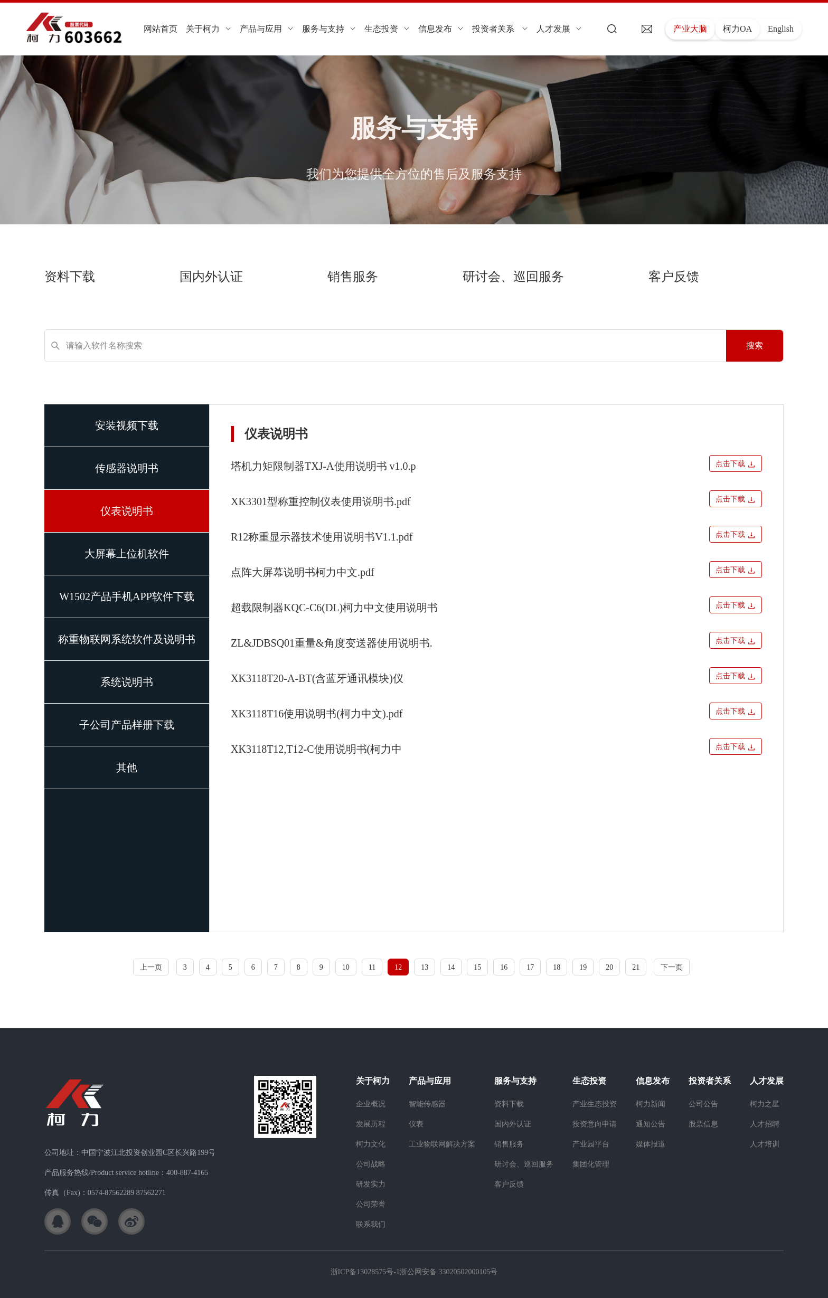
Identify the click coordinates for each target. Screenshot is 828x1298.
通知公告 (650, 1124)
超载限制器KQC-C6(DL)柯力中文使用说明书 (334, 607)
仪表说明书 (126, 511)
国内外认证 (211, 276)
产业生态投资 (594, 1104)
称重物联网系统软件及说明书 (126, 639)
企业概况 (370, 1104)
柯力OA (737, 28)
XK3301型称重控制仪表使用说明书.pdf (321, 501)
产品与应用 (267, 28)
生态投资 (387, 28)
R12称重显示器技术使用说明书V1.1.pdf (321, 537)
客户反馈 (673, 276)
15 (477, 967)
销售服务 (352, 276)
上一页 (151, 967)
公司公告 (703, 1104)
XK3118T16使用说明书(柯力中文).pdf (316, 713)
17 (530, 967)
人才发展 (559, 28)
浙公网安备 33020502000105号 (449, 1272)
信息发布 (441, 28)
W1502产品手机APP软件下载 (126, 596)
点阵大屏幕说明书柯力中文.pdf (302, 572)
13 (424, 967)
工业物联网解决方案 (442, 1144)
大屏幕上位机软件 (126, 554)
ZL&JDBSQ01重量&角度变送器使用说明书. (331, 643)
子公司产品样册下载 (126, 725)
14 (451, 967)
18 (556, 967)
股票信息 (703, 1124)
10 (346, 967)
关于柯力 (208, 28)
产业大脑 (690, 28)
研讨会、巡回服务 (513, 276)
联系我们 (370, 1224)
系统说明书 (126, 682)
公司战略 (370, 1164)
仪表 (416, 1124)
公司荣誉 (370, 1204)
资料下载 (69, 276)
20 (609, 967)
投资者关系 (500, 28)
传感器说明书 (126, 468)
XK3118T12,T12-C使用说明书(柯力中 (316, 749)
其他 (126, 767)
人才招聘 (764, 1124)
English (781, 28)
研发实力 (370, 1184)
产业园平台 (590, 1144)
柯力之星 (764, 1104)
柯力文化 (370, 1144)
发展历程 (370, 1124)
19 (583, 967)
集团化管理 (590, 1164)
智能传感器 (427, 1104)
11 (372, 967)
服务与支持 (329, 28)
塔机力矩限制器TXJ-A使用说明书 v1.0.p (323, 466)
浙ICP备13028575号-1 (365, 1272)
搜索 (754, 345)
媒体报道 (650, 1144)
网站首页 (160, 28)
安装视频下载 (126, 425)
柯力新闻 (650, 1104)
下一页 (672, 967)
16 (503, 967)
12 (398, 967)
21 (635, 967)
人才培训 (764, 1144)
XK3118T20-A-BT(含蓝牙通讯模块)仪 (317, 678)
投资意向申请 (594, 1124)
